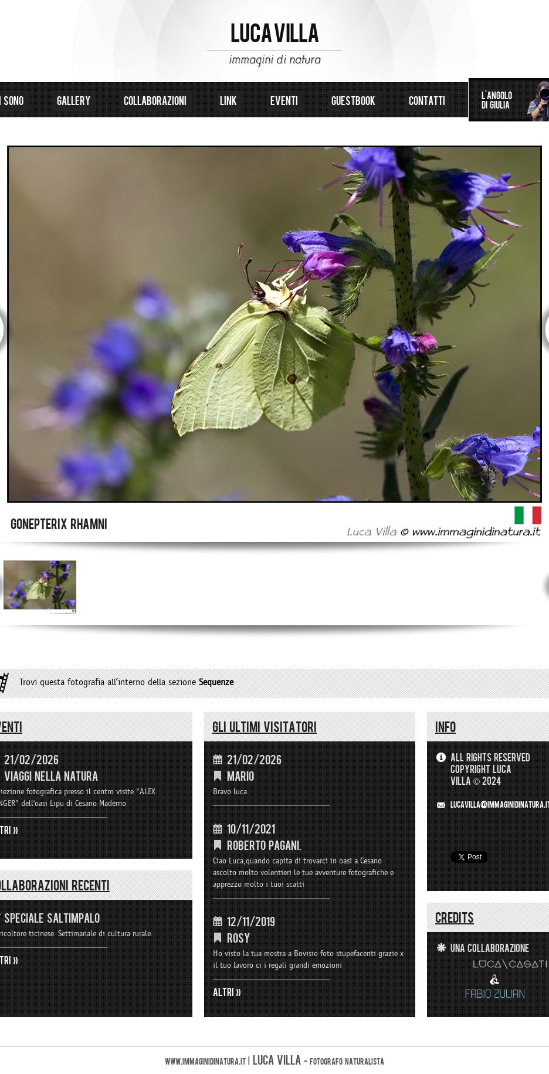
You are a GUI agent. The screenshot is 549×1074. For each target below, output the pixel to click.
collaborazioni (156, 101)
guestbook (354, 101)
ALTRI (223, 992)
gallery (75, 101)
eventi (285, 101)
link (229, 101)
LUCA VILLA (275, 34)
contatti (427, 101)
